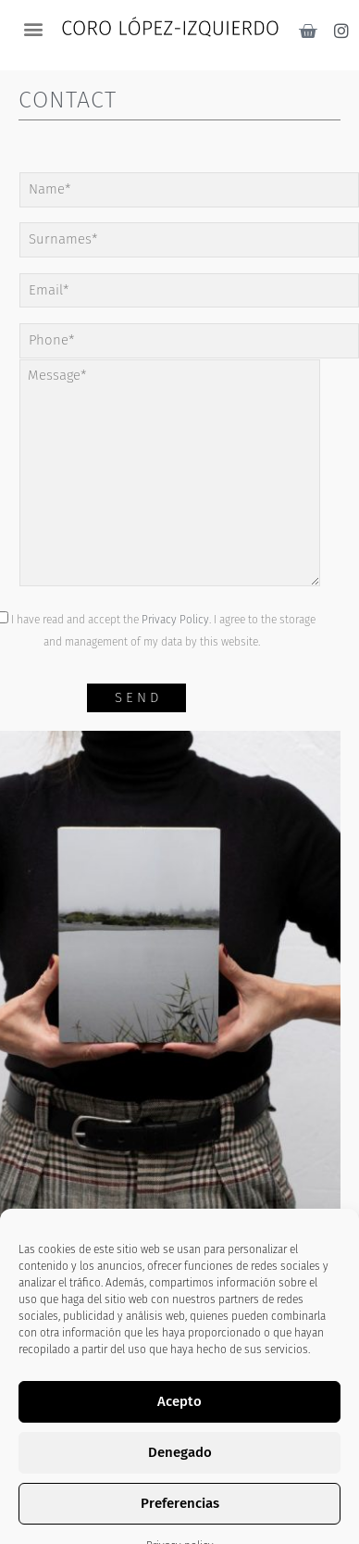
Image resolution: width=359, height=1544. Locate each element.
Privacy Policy (175, 619)
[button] (33, 28)
